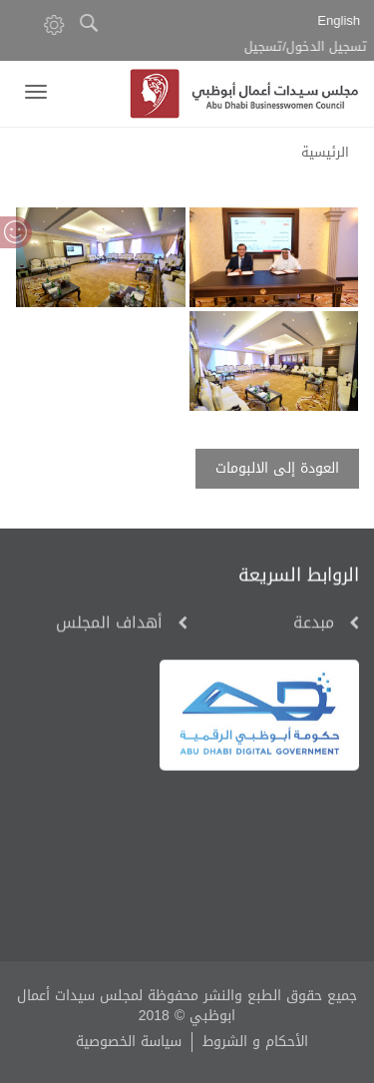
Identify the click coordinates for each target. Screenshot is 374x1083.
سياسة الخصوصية (129, 1041)
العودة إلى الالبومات (277, 468)
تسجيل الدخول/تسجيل (310, 47)
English (341, 21)
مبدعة (313, 624)
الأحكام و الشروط (255, 1041)
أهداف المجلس (109, 624)
